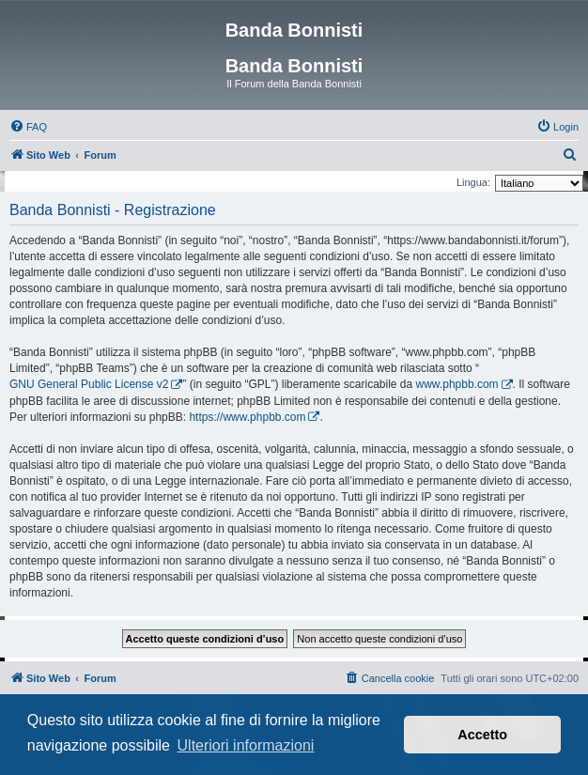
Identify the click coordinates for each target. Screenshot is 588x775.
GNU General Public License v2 (88, 384)
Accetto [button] (482, 734)
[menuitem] (28, 127)
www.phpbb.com (457, 384)
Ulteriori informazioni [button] (246, 745)
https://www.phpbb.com (247, 417)
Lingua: (473, 182)
